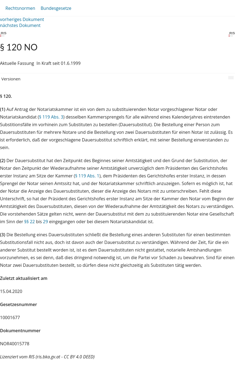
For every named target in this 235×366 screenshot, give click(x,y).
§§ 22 (29, 222)
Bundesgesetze (56, 8)
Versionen (10, 78)
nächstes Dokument (20, 25)
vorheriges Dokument (22, 19)
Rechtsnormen (20, 8)
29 (45, 222)
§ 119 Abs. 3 (51, 117)
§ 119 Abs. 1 (87, 176)
